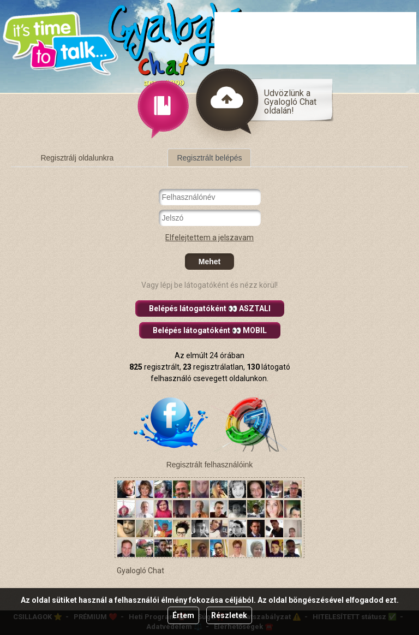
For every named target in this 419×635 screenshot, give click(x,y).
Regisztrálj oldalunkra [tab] (76, 157)
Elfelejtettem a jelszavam (209, 237)
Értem (183, 615)
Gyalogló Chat (140, 570)
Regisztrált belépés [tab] (209, 157)
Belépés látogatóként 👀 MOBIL (210, 330)
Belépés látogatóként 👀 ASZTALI (210, 308)
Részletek (229, 615)
